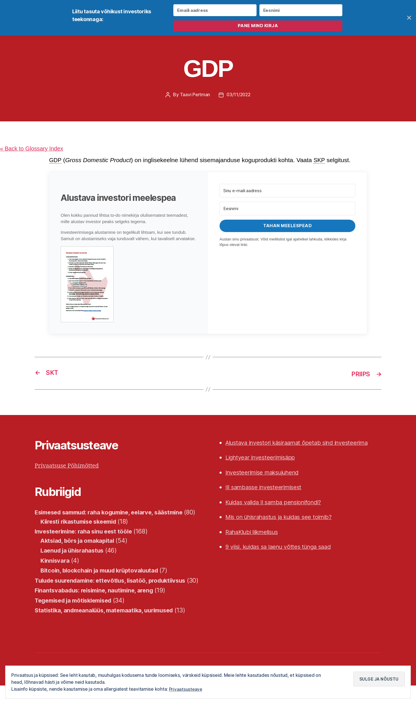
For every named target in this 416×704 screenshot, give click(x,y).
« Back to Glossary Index (33, 149)
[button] (128, 285)
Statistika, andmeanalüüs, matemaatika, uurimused (108, 629)
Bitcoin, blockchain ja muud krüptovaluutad (102, 579)
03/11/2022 (238, 95)
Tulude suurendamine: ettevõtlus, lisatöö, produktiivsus (115, 590)
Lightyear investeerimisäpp (263, 458)
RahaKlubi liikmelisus (254, 532)
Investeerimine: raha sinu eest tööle (86, 540)
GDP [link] (55, 161)
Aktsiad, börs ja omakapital (79, 550)
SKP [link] (320, 161)
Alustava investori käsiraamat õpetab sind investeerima (302, 443)
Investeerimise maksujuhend (265, 472)
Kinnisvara (55, 570)
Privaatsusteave (186, 689)
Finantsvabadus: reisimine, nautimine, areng (98, 609)
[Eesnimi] (287, 209)
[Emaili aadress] (214, 10)
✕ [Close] (409, 18)
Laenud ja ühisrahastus (74, 560)
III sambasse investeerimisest (266, 487)
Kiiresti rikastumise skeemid (81, 531)
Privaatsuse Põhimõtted (69, 466)
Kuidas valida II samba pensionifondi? (278, 502)
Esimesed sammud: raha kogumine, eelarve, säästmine (114, 512)
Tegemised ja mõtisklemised (77, 619)
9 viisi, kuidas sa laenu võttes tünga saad (283, 547)
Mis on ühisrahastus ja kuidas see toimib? (283, 517)
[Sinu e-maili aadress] (287, 191)
